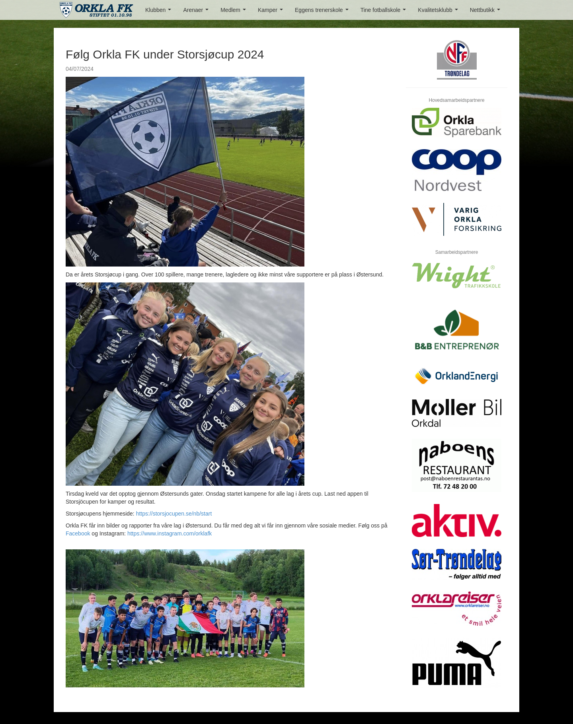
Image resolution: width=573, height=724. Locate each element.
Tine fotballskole (385, 12)
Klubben (159, 12)
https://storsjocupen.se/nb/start (174, 513)
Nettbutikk (486, 12)
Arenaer (197, 12)
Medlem (234, 12)
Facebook (78, 533)
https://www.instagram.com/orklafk (169, 533)
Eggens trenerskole (323, 12)
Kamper (272, 12)
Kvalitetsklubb (439, 12)
